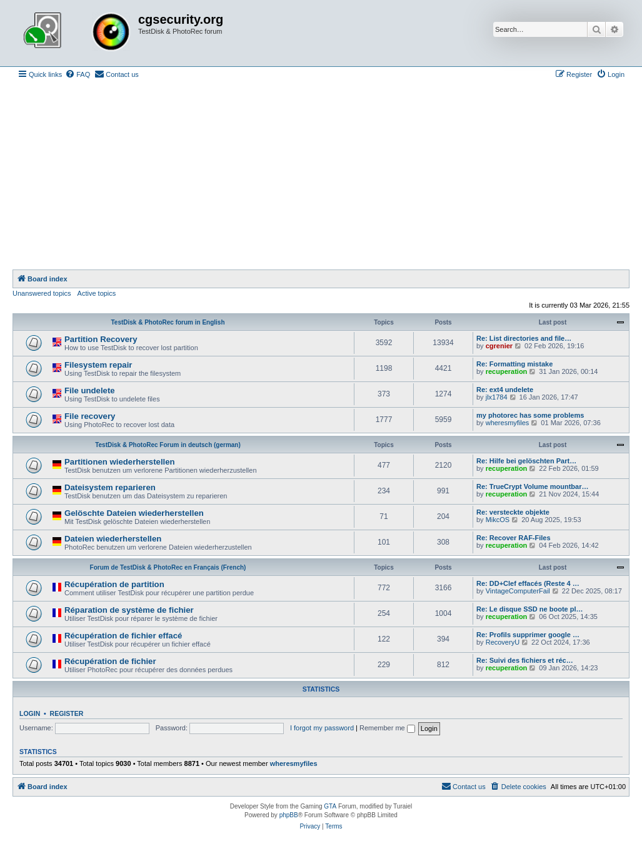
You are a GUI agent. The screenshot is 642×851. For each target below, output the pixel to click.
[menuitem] (77, 74)
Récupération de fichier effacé (123, 635)
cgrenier (499, 346)
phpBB (288, 815)
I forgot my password (322, 728)
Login (29, 713)
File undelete (89, 390)
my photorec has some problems (530, 415)
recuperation (507, 371)
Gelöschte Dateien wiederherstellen (134, 513)
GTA (330, 806)
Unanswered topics (42, 293)
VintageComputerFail (518, 591)
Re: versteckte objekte (512, 512)
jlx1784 (497, 397)
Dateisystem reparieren (110, 487)
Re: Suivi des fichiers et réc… (524, 660)
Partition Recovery (101, 339)
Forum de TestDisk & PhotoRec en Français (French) (168, 567)
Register (67, 713)
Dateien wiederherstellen (112, 538)
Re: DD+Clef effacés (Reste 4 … (527, 583)
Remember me (387, 728)
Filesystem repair (98, 365)
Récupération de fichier (110, 661)
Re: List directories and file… (523, 338)
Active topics (97, 293)
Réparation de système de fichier (129, 610)
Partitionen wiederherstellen (119, 461)
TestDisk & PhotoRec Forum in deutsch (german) (168, 444)
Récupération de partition (114, 584)
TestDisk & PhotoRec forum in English (167, 322)
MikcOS (498, 519)
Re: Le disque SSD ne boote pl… (529, 609)
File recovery (89, 416)
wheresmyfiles (507, 422)
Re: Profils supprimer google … (527, 634)
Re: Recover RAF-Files (513, 537)
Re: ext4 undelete (504, 389)
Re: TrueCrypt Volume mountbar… (532, 486)
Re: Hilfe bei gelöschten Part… (526, 461)
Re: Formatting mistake (514, 364)
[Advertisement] (321, 175)
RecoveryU (502, 642)
